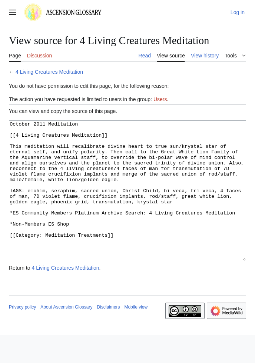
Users (160, 99)
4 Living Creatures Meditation (49, 72)
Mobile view (136, 334)
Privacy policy (22, 334)
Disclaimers (108, 334)
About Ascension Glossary (66, 334)
